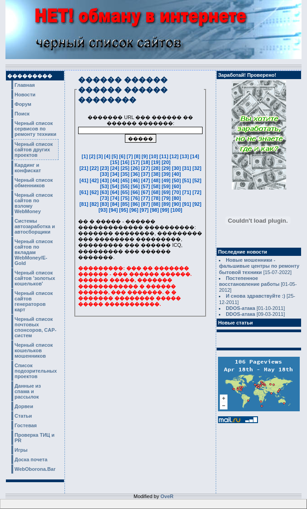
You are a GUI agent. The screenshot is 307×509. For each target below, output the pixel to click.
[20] (166, 162)
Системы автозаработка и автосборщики (35, 226)
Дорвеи (24, 406)
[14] (194, 156)
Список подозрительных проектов (36, 371)
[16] (125, 162)
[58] (156, 186)
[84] (115, 204)
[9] (145, 156)
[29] (167, 168)
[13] (185, 156)
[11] (164, 156)
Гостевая (26, 425)
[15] (115, 162)
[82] (95, 204)
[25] (125, 168)
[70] (177, 192)
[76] (136, 198)
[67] (146, 192)
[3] (100, 156)
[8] (138, 156)
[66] (136, 192)
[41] (84, 180)
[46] (136, 180)
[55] (125, 186)
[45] (125, 180)
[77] (146, 198)
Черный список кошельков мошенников (34, 350)
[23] (105, 168)
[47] (146, 180)
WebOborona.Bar (35, 469)
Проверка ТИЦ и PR (34, 437)
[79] (167, 198)
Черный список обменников (34, 182)
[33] (105, 174)
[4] (108, 156)
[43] (105, 180)
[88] (156, 204)
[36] (136, 174)
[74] (115, 198)
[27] (146, 168)
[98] (155, 210)
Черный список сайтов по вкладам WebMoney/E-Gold (34, 252)
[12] (175, 156)
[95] (124, 210)
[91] (187, 204)
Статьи (23, 416)
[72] (197, 192)
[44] (115, 180)
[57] (146, 186)
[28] (156, 168)
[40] (176, 174)
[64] (115, 192)
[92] (197, 204)
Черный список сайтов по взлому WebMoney (34, 203)
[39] (167, 174)
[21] (84, 168)
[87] (146, 204)
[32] (197, 168)
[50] (177, 180)
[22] (95, 168)
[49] (167, 180)
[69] (167, 192)
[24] (115, 168)
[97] (145, 210)
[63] (105, 192)
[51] (187, 180)
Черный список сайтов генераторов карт (34, 301)
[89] (167, 204)
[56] (136, 186)
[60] (176, 186)
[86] (136, 204)
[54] (115, 186)
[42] (95, 180)
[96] (134, 210)
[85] (125, 204)
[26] (136, 168)
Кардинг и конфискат (28, 167)
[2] (93, 156)
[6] (123, 156)
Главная (25, 85)
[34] (115, 174)
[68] (156, 192)
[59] (167, 186)
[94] (114, 210)
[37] (146, 174)
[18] (146, 162)
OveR (166, 496)
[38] (156, 174)
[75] (125, 198)
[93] (104, 210)
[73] (105, 198)
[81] (84, 204)
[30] (177, 168)
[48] (156, 180)
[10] (154, 156)
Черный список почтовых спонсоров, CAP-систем (35, 327)
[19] (156, 162)
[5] (115, 156)
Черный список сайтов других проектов (34, 149)
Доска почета (31, 459)
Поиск (22, 113)
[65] (125, 192)
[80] (176, 198)
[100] (176, 210)
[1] (85, 156)
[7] (130, 156)
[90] (177, 204)
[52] (197, 180)
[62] (95, 192)
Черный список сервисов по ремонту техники (35, 128)
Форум (23, 104)
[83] (105, 204)
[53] (105, 186)
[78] (156, 198)
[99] (165, 210)
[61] (84, 192)
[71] (187, 192)
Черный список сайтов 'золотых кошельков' (35, 278)
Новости (25, 94)
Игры (21, 450)
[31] (187, 168)
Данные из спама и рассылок (28, 391)
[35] (125, 174)
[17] (136, 162)
